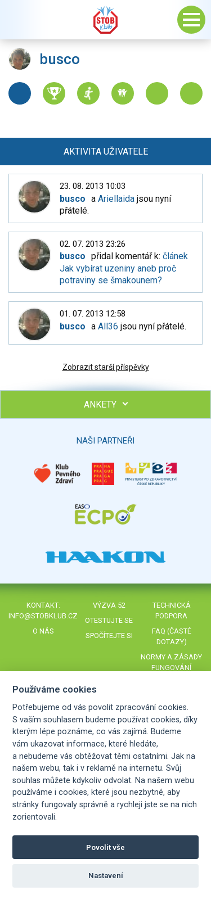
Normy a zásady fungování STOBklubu (171, 667)
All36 (108, 326)
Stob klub (106, 20)
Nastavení (105, 875)
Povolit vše (105, 847)
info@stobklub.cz (43, 616)
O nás (43, 631)
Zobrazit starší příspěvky (105, 367)
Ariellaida (116, 198)
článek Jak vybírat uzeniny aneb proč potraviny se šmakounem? (124, 268)
